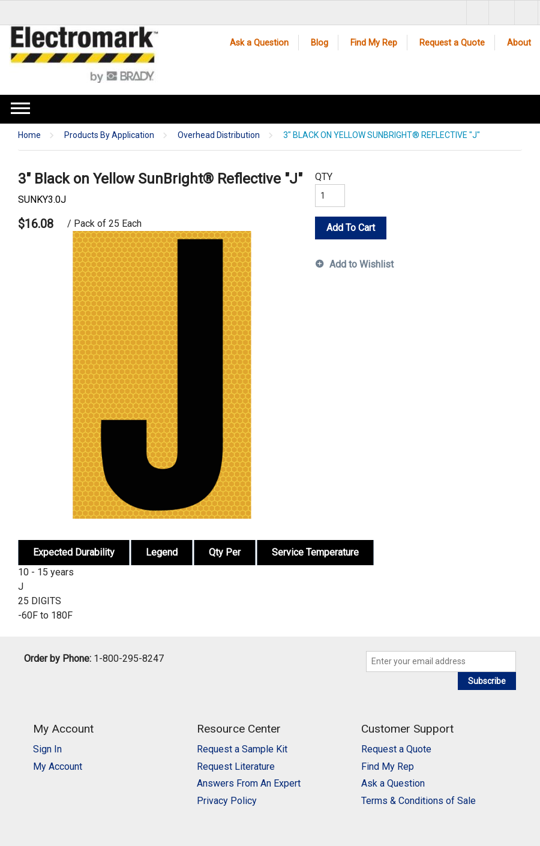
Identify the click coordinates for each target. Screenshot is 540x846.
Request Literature (236, 766)
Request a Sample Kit (242, 749)
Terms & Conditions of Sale (418, 800)
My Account (57, 766)
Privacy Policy (227, 800)
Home (29, 135)
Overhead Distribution (219, 135)
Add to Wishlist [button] (361, 264)
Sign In (47, 749)
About (519, 43)
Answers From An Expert (249, 783)
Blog (319, 43)
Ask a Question (259, 43)
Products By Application (109, 135)
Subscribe (487, 681)
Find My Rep (373, 43)
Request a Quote (452, 43)
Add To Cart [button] (350, 227)
